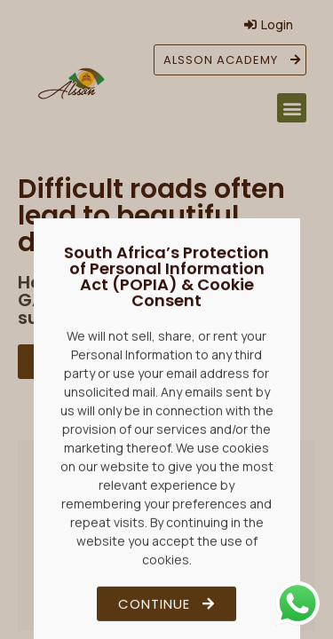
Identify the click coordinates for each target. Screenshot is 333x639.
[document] (166, 319)
